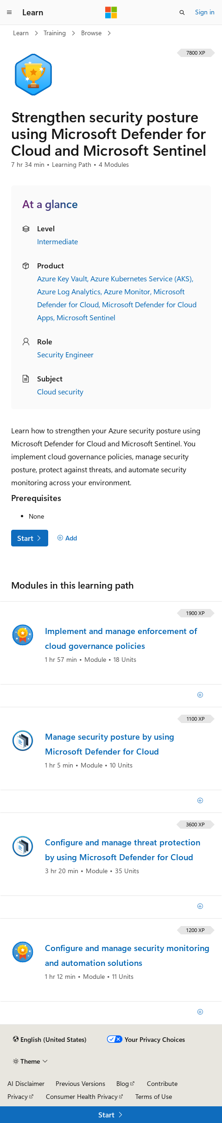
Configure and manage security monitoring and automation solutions (127, 955)
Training (56, 32)
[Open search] (182, 12)
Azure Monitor (127, 291)
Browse (92, 32)
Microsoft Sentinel (86, 317)
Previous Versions (80, 1083)
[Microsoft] (111, 12)
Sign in (205, 11)
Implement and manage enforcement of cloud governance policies (121, 638)
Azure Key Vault (62, 278)
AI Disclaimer (25, 1083)
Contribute (162, 1083)
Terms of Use (153, 1096)
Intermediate (57, 241)
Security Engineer (65, 354)
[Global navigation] (9, 12)
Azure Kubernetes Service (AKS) (141, 278)
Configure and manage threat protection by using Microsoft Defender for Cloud (122, 850)
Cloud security (60, 391)
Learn (22, 32)
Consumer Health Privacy (82, 1096)
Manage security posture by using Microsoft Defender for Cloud (109, 744)
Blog (122, 1083)
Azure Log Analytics (69, 291)
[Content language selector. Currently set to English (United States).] (49, 1039)
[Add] (67, 538)
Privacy (17, 1096)
